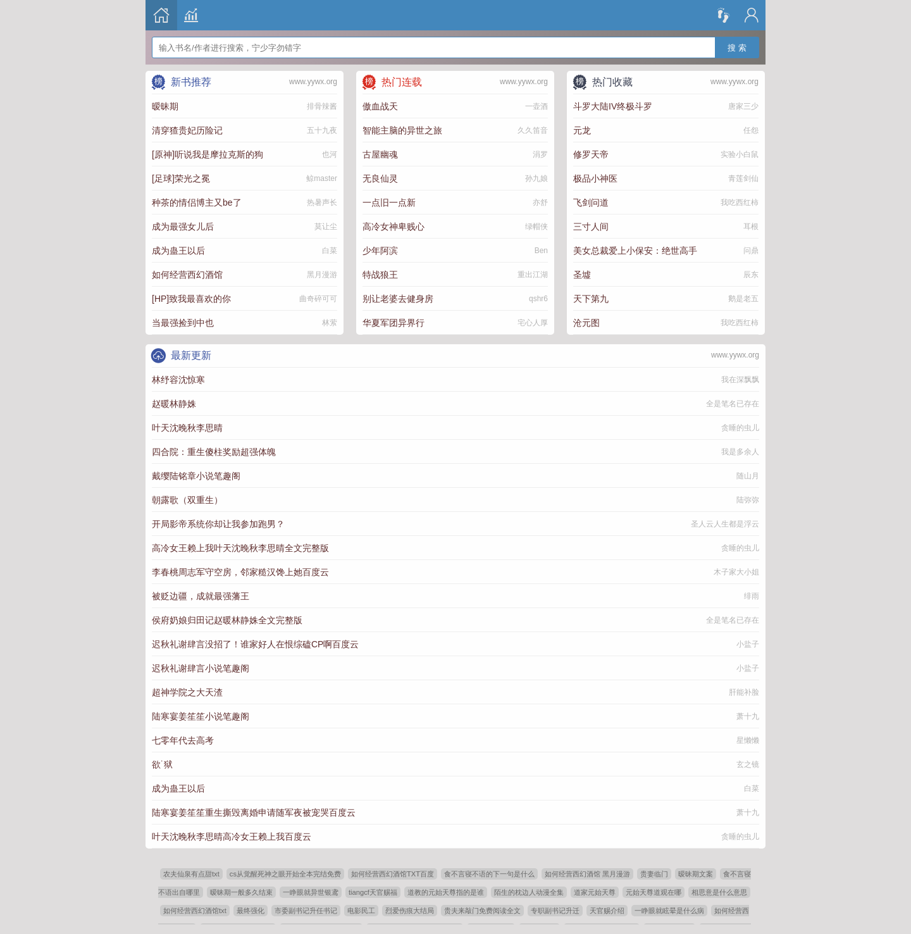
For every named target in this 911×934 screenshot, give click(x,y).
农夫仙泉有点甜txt (191, 874)
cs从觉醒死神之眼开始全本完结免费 (285, 874)
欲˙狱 (162, 764)
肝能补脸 (744, 692)
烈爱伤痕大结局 (409, 910)
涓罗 (540, 154)
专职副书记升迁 (555, 910)
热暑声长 (322, 202)
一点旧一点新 (389, 202)
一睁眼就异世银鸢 (310, 892)
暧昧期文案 (695, 874)
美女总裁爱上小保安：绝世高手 (635, 251)
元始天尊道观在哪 (653, 892)
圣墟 (582, 275)
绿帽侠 (536, 226)
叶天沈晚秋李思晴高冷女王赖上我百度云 (231, 836)
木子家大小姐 (736, 572)
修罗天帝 (591, 154)
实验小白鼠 (740, 154)
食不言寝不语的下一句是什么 (489, 874)
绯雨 (751, 596)
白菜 (329, 250)
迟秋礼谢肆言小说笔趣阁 (200, 668)
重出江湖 (532, 274)
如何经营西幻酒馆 (187, 275)
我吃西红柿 (740, 202)
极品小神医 (595, 178)
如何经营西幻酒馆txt (194, 910)
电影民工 (361, 910)
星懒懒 (747, 740)
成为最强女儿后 (183, 226)
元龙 (582, 130)
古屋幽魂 (380, 154)
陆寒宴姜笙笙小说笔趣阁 (200, 716)
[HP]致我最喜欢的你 (191, 299)
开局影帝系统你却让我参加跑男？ (218, 524)
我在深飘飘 (740, 379)
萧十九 (747, 716)
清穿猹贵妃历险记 (187, 130)
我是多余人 (740, 451)
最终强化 (250, 910)
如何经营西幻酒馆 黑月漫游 (587, 874)
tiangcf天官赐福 (373, 892)
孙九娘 (536, 178)
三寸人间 (591, 226)
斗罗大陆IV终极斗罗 (612, 106)
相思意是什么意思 (719, 892)
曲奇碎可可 (318, 298)
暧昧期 (165, 106)
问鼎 (751, 250)
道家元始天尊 (595, 892)
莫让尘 (325, 226)
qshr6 (538, 298)
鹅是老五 (743, 298)
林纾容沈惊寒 (178, 380)
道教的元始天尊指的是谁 (445, 892)
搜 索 (737, 39)
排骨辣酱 (322, 106)
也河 (329, 154)
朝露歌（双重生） (187, 500)
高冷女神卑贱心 (394, 226)
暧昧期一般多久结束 (241, 892)
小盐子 (747, 644)
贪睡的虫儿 (740, 427)
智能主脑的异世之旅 (402, 130)
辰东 (751, 274)
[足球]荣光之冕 (181, 178)
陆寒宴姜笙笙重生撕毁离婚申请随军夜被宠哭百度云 (254, 812)
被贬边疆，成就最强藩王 (200, 596)
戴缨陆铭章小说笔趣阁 (196, 476)
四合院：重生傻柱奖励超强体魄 (214, 452)
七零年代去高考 (183, 740)
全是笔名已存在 (732, 403)
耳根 (751, 226)
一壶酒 (536, 106)
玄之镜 (747, 764)
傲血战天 (380, 106)
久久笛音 (532, 130)
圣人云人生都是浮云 (725, 524)
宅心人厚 (532, 322)
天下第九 (591, 299)
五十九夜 (322, 130)
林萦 (329, 322)
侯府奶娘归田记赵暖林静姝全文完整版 (227, 620)
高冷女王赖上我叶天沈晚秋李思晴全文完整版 (240, 548)
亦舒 (540, 202)
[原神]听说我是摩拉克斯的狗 (207, 154)
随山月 (747, 475)
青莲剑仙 (743, 178)
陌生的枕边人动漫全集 (529, 892)
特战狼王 (380, 275)
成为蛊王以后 (178, 251)
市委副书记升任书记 (306, 910)
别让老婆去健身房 (398, 299)
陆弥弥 (747, 499)
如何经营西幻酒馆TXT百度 (392, 874)
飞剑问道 (591, 202)
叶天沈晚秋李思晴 (187, 428)
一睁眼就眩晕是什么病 (669, 910)
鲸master (321, 178)
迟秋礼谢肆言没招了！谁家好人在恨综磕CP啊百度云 (255, 644)
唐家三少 (743, 106)
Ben (541, 250)
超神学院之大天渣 (187, 692)
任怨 (751, 130)
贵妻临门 (654, 874)
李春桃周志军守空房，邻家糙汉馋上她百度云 (240, 572)
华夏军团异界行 (394, 323)
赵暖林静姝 (174, 404)
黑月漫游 (322, 274)
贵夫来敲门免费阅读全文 (482, 910)
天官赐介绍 (607, 910)
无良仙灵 (380, 178)
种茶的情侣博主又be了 (197, 202)
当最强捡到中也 (183, 323)
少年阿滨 (380, 251)
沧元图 (586, 323)
